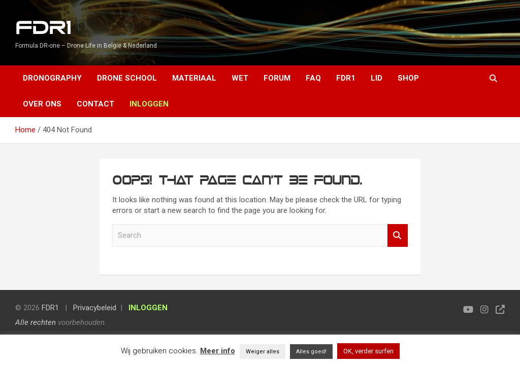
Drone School (127, 78)
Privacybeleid (94, 307)
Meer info (217, 350)
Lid (376, 78)
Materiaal (194, 78)
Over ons (42, 103)
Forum (277, 78)
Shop (408, 78)
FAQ (313, 78)
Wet (240, 78)
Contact (95, 103)
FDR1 (43, 28)
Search (397, 235)
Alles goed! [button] (311, 351)
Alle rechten (35, 322)
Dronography (52, 78)
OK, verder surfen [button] (368, 351)
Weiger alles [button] (262, 351)
